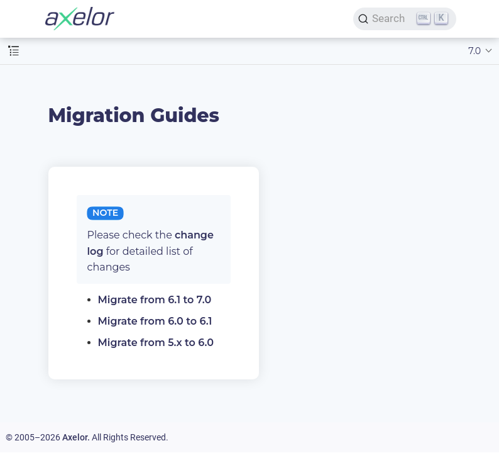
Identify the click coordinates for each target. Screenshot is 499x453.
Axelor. (76, 437)
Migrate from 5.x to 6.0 (156, 343)
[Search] (404, 19)
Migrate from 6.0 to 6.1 (155, 321)
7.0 (474, 51)
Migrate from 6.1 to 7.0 (155, 300)
